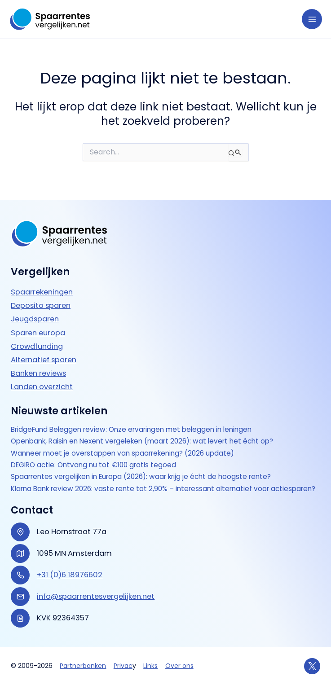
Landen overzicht (42, 378)
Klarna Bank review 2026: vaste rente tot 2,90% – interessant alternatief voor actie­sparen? (155, 484)
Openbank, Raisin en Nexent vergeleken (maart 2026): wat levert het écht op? (148, 432)
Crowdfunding (37, 337)
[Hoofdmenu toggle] (312, 19)
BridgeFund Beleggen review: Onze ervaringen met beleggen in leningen (136, 420)
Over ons (179, 665)
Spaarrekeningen (42, 283)
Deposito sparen (41, 296)
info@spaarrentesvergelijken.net (95, 596)
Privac (123, 665)
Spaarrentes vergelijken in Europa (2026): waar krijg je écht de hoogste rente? (146, 467)
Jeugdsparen (35, 310)
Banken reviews (38, 364)
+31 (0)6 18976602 (69, 575)
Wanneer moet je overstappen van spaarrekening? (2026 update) (126, 443)
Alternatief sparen (43, 350)
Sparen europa (38, 323)
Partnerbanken (83, 665)
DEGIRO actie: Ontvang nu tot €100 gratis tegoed (96, 456)
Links (150, 665)
